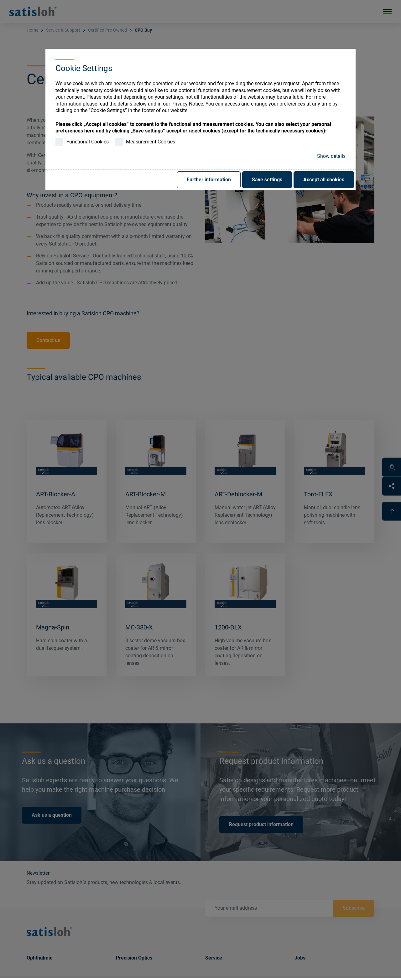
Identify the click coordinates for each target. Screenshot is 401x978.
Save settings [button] (267, 180)
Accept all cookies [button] (323, 180)
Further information (209, 180)
